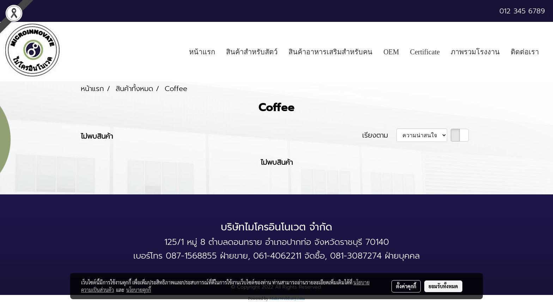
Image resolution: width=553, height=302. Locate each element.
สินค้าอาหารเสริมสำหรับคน (330, 52)
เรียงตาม (379, 135)
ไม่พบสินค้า (97, 136)
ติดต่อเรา (525, 52)
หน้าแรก (202, 52)
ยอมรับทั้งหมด (443, 286)
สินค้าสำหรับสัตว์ (252, 52)
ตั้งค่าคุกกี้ (406, 286)
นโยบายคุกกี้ (138, 289)
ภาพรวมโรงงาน (475, 52)
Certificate (425, 52)
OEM (391, 52)
